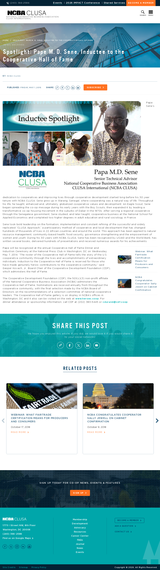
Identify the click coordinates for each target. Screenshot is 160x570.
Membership (80, 519)
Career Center (80, 535)
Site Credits (9, 567)
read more (18, 432)
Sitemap (23, 567)
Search (143, 15)
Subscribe (94, 87)
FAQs (80, 539)
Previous (2, 420)
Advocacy (80, 527)
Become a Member (141, 3)
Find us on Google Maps (17, 537)
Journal (80, 543)
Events (57, 3)
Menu (150, 15)
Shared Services (114, 3)
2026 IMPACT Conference (83, 3)
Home (6, 40)
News (80, 547)
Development (80, 523)
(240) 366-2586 (12, 533)
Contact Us (122, 531)
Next (157, 420)
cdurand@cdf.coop (115, 302)
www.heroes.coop (87, 298)
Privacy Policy (39, 567)
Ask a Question (124, 525)
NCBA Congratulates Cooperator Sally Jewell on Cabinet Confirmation (114, 418)
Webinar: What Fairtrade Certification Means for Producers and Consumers (39, 418)
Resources (80, 531)
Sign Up (78, 493)
